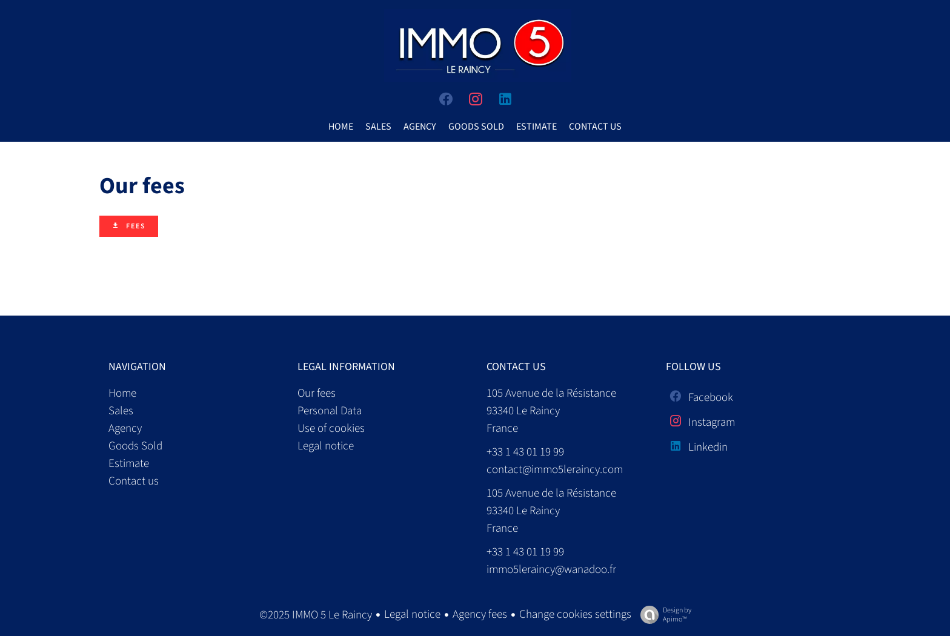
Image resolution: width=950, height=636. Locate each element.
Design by (662, 614)
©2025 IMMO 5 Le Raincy (315, 615)
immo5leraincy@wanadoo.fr (551, 569)
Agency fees (480, 614)
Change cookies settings (575, 614)
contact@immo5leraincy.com (555, 470)
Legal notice (412, 614)
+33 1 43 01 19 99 (525, 452)
